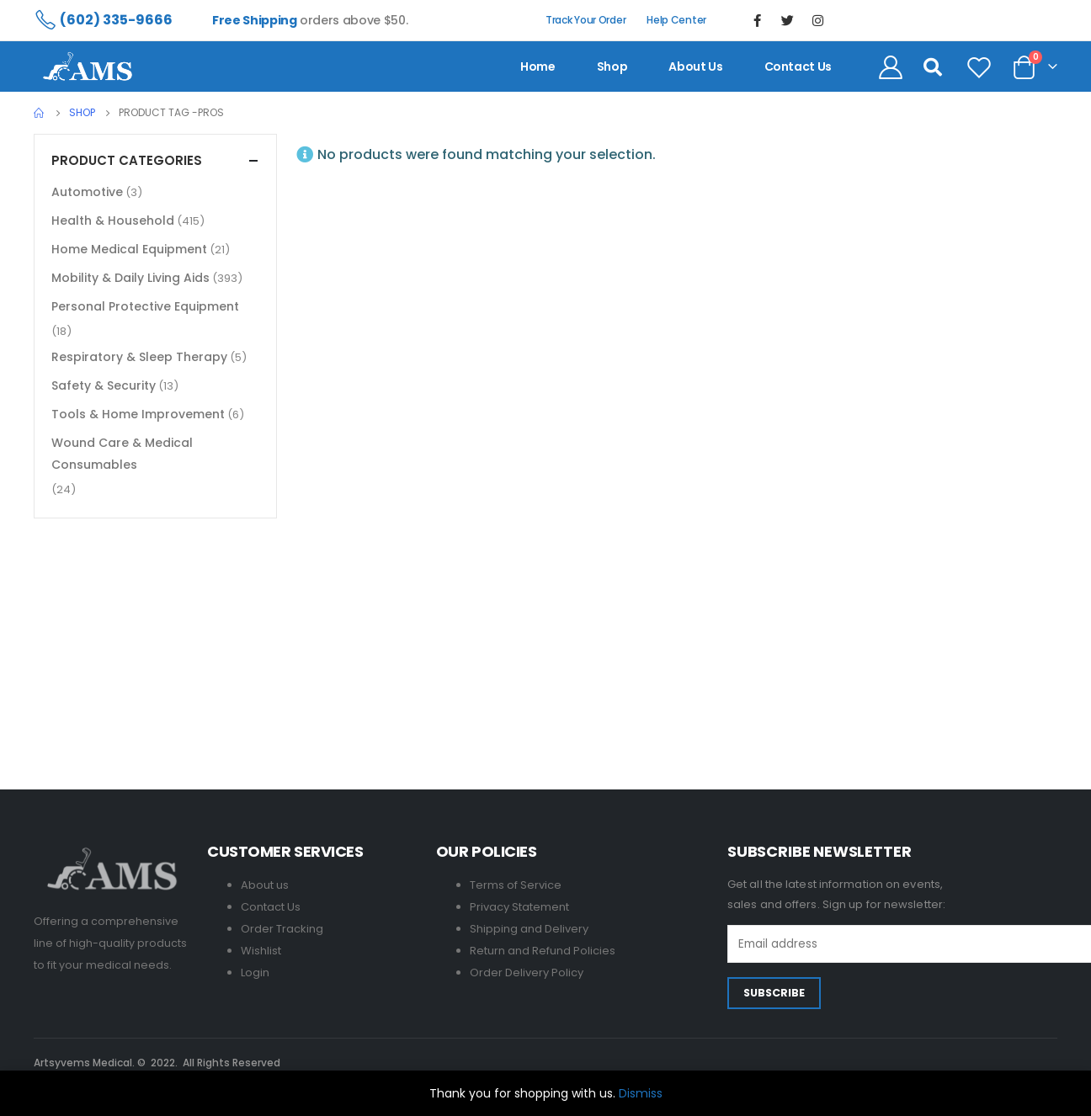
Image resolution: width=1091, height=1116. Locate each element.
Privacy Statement (519, 907)
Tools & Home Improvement (138, 414)
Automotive (87, 191)
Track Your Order (585, 20)
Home (538, 66)
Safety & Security (103, 385)
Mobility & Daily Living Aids (130, 277)
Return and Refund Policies (542, 951)
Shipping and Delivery (529, 929)
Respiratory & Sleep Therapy (139, 356)
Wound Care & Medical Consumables (122, 453)
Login (255, 972)
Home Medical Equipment (129, 249)
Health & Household (112, 220)
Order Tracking (282, 929)
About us (695, 66)
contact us (798, 66)
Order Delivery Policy (526, 972)
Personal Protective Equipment (145, 306)
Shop (612, 66)
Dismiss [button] (641, 1093)
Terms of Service (515, 885)
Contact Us (271, 907)
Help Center (676, 20)
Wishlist (261, 951)
